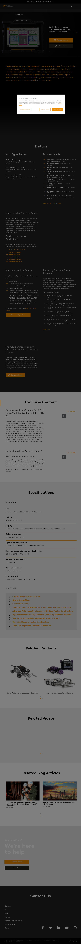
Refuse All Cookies (44, 109)
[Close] (63, 96)
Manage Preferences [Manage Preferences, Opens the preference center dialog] (25, 109)
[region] (41, 104)
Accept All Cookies (57, 109)
